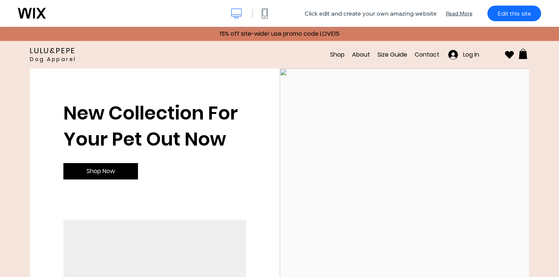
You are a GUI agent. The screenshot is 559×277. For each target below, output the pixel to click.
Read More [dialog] (459, 13)
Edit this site (514, 13)
